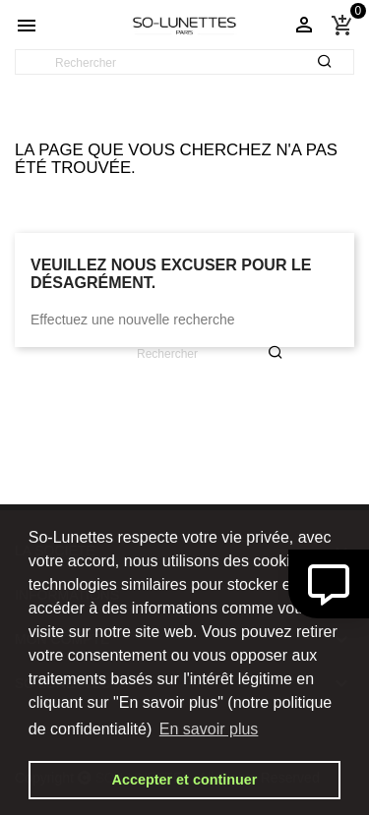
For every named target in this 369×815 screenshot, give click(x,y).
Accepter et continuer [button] (185, 779)
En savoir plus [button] (209, 729)
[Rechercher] (184, 63)
